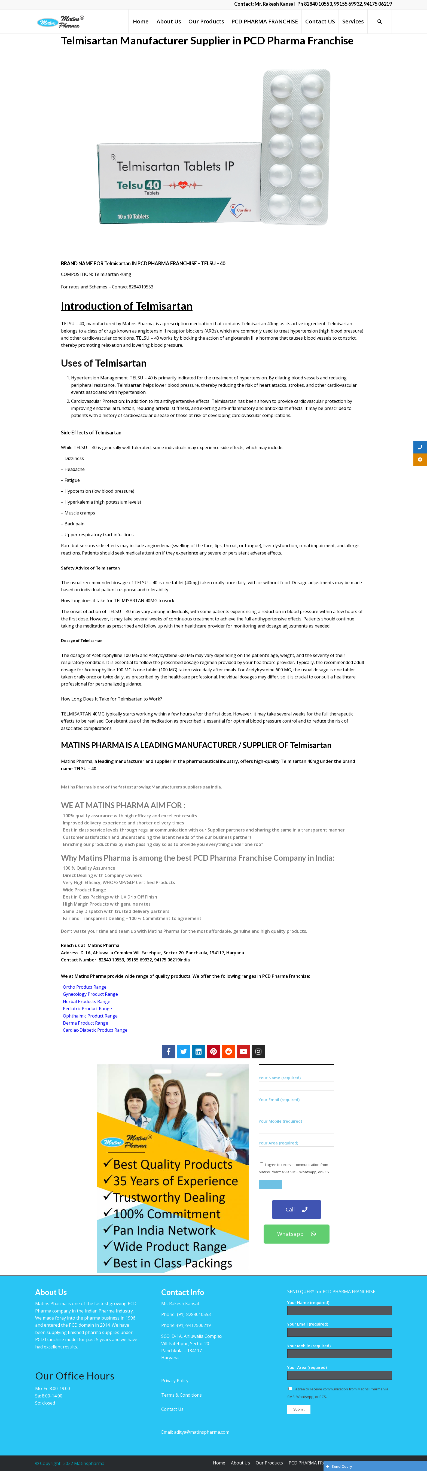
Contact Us (172, 1409)
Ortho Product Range (84, 987)
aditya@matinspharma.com (201, 1432)
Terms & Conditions (181, 1395)
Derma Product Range (85, 1023)
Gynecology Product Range (90, 994)
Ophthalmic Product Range (90, 1016)
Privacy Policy (174, 1381)
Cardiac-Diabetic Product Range (95, 1030)
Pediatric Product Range (87, 1009)
